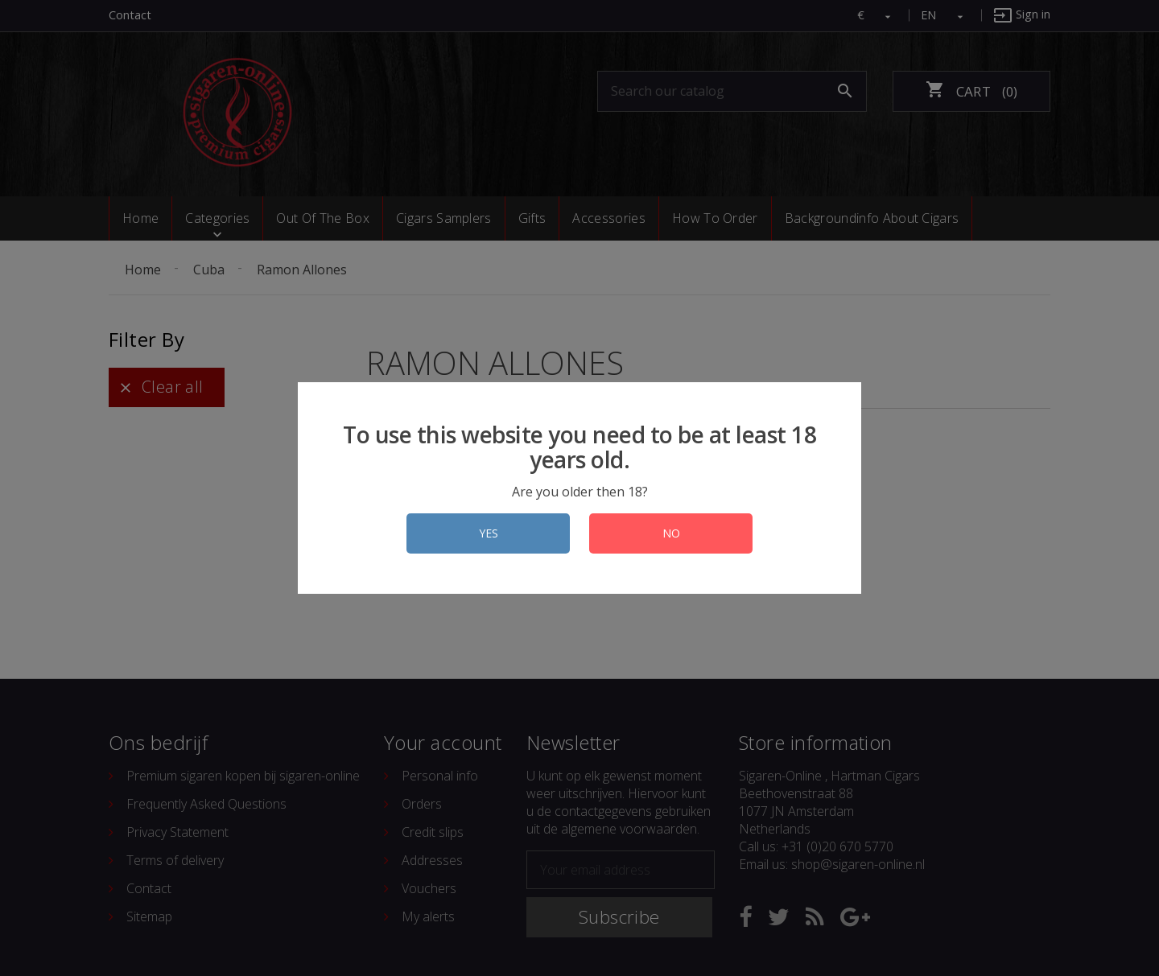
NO (671, 533)
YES (488, 533)
